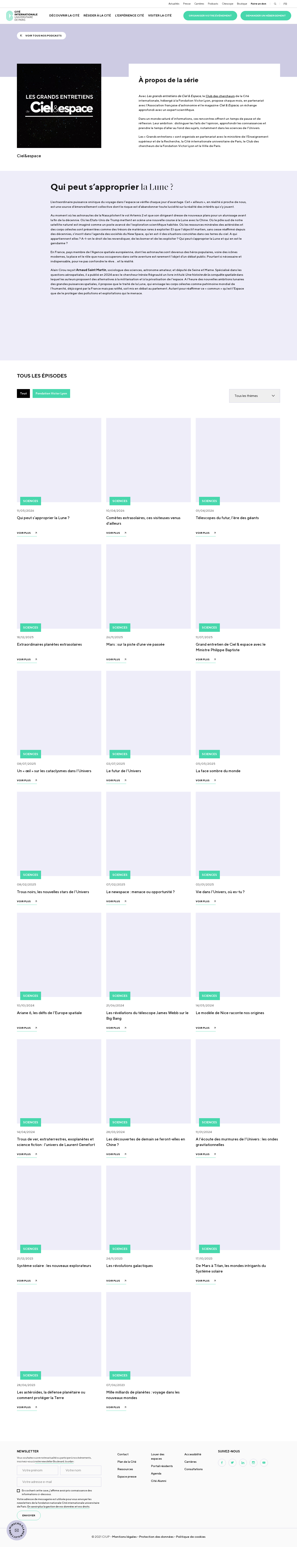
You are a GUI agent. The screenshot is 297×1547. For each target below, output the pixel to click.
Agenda (156, 1473)
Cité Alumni (158, 1480)
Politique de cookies (190, 1536)
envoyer (28, 1515)
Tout (23, 393)
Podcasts (213, 3)
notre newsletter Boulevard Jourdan (54, 1461)
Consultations (193, 1469)
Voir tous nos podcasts (43, 35)
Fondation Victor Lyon (51, 393)
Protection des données (156, 1536)
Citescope (227, 3)
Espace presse (127, 1476)
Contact (122, 1454)
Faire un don (258, 3)
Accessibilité (192, 1454)
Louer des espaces (157, 1456)
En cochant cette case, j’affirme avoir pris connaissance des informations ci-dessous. (57, 1492)
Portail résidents (162, 1466)
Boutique (242, 3)
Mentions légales (124, 1536)
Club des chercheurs (220, 96)
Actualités (174, 3)
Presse (187, 3)
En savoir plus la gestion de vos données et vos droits (58, 1506)
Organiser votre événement (210, 15)
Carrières (199, 3)
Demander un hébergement (266, 15)
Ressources (125, 1469)
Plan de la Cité (126, 1461)
